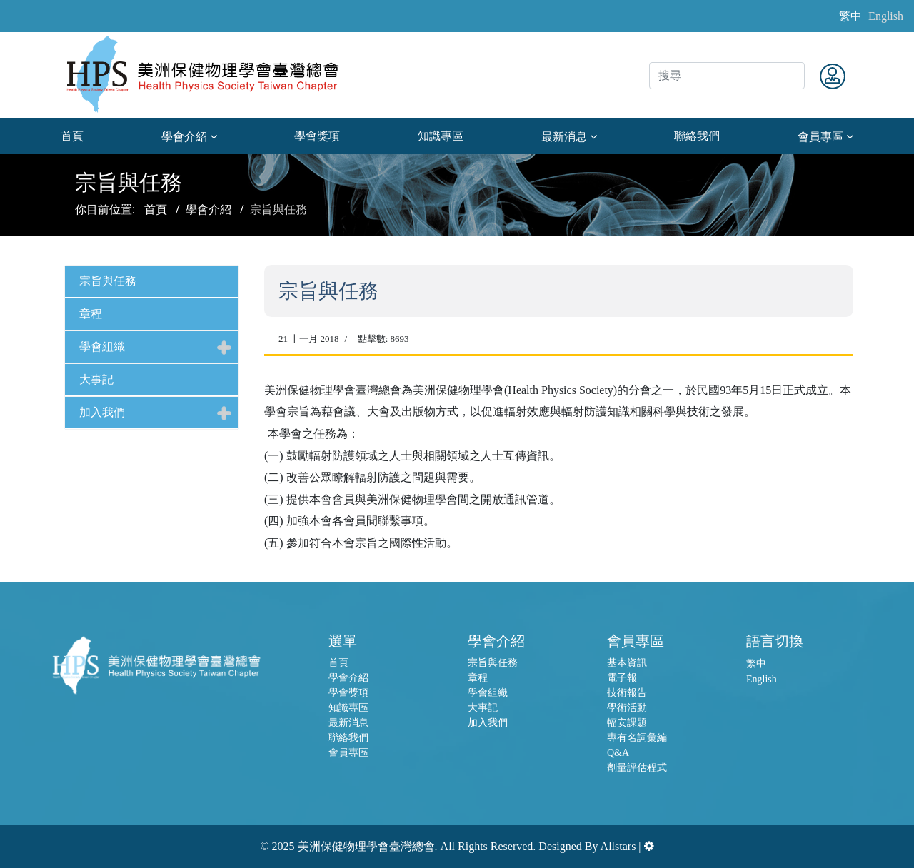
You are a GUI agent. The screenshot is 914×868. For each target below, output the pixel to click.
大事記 (96, 379)
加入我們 (102, 412)
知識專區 (440, 136)
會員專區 (820, 137)
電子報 (622, 677)
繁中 (850, 16)
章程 (90, 314)
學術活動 (627, 707)
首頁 (72, 136)
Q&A (618, 752)
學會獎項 (317, 136)
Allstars (618, 846)
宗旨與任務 (107, 281)
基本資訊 (627, 662)
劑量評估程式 (637, 767)
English (885, 16)
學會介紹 (184, 137)
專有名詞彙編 (637, 737)
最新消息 (564, 137)
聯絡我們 (697, 136)
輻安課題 (627, 722)
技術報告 (627, 692)
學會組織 (102, 346)
